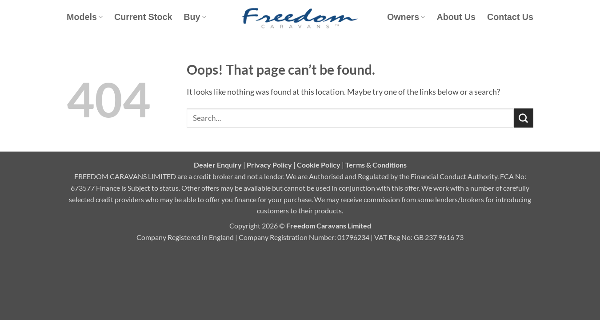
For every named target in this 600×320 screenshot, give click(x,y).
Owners (406, 17)
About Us (456, 17)
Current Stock (143, 17)
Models (85, 17)
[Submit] (523, 118)
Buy (195, 17)
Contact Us (510, 17)
